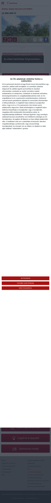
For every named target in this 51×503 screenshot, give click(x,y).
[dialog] (25, 251)
